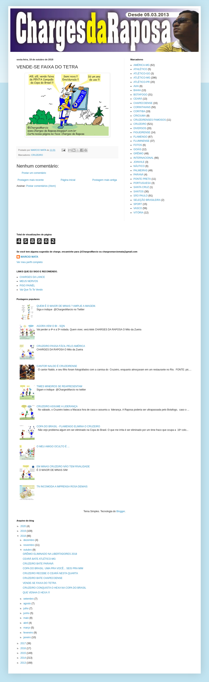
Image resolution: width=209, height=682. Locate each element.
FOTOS (137, 145)
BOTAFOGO (140, 94)
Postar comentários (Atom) (41, 185)
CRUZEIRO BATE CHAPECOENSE (42, 578)
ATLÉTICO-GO (141, 73)
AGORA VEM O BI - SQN (51, 326)
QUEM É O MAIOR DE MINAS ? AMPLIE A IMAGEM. (66, 306)
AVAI (136, 86)
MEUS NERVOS (29, 281)
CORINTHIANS (142, 107)
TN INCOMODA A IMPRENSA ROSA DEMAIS (62, 486)
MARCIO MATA (29, 256)
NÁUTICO (139, 166)
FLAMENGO (140, 136)
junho (26, 613)
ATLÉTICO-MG (141, 77)
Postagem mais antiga (104, 180)
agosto (27, 603)
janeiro (27, 637)
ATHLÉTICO (140, 69)
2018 (23, 535)
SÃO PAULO (140, 195)
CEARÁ (137, 98)
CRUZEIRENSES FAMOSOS (149, 119)
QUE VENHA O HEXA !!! (36, 592)
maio (26, 618)
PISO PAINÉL (27, 285)
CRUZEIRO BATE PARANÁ (38, 563)
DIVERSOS (139, 128)
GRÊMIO (138, 153)
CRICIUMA (139, 115)
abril (26, 622)
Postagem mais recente (31, 180)
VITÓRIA (138, 212)
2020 (23, 526)
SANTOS (138, 191)
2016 (23, 648)
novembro (29, 545)
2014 (23, 657)
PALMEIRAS (140, 170)
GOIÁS (137, 149)
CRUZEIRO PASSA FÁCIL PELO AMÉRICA (61, 346)
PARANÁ (138, 174)
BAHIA (137, 90)
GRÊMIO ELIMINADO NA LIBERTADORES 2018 (50, 553)
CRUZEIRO (37, 155)
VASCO (137, 208)
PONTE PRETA (142, 178)
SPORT (137, 204)
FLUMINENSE (141, 140)
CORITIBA (139, 111)
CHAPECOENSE (143, 103)
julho (26, 608)
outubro (27, 549)
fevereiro (28, 632)
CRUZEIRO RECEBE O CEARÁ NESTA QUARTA (50, 573)
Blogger (121, 511)
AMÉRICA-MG (141, 65)
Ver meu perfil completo (30, 262)
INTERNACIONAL (143, 157)
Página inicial (68, 180)
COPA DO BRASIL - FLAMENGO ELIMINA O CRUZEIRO (68, 426)
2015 (23, 653)
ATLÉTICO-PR (141, 82)
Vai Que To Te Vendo (31, 289)
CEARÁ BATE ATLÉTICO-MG (39, 558)
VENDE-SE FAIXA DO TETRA (39, 583)
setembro (28, 598)
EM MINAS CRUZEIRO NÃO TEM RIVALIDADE (63, 466)
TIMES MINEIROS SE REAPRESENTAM (59, 386)
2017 (23, 643)
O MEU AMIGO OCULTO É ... (53, 446)
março (27, 627)
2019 (23, 531)
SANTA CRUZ (141, 187)
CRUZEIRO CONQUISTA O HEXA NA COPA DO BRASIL (54, 587)
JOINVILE (138, 162)
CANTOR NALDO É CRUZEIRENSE (57, 366)
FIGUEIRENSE (141, 132)
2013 (23, 662)
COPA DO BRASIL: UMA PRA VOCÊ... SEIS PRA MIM (53, 568)
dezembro (29, 540)
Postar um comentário (34, 172)
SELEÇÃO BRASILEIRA (147, 200)
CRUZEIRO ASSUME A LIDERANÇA (57, 406)
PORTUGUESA (142, 183)
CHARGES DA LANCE (32, 277)
